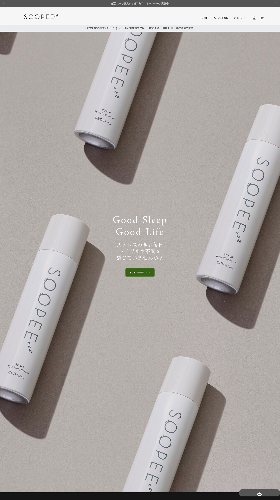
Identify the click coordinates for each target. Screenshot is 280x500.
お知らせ (238, 18)
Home (203, 18)
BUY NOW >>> (140, 272)
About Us (220, 18)
